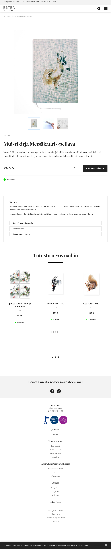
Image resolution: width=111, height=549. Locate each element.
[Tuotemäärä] (76, 167)
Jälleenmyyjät (55, 514)
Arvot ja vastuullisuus (55, 510)
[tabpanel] (20, 297)
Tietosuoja (55, 521)
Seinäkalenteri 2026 (55, 468)
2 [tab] (53, 332)
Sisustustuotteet (55, 441)
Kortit (55, 472)
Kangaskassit (55, 488)
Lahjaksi (55, 482)
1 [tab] (51, 332)
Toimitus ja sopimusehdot (55, 517)
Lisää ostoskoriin (95, 168)
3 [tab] (55, 332)
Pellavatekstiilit (55, 453)
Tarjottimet (55, 457)
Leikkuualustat (55, 449)
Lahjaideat (55, 491)
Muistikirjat (55, 476)
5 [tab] (59, 332)
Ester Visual (55, 501)
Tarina (55, 507)
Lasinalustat (55, 446)
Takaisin (7, 135)
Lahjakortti (55, 495)
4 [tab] (57, 332)
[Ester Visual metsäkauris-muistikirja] (55, 72)
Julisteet (55, 429)
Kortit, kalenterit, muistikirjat (55, 463)
